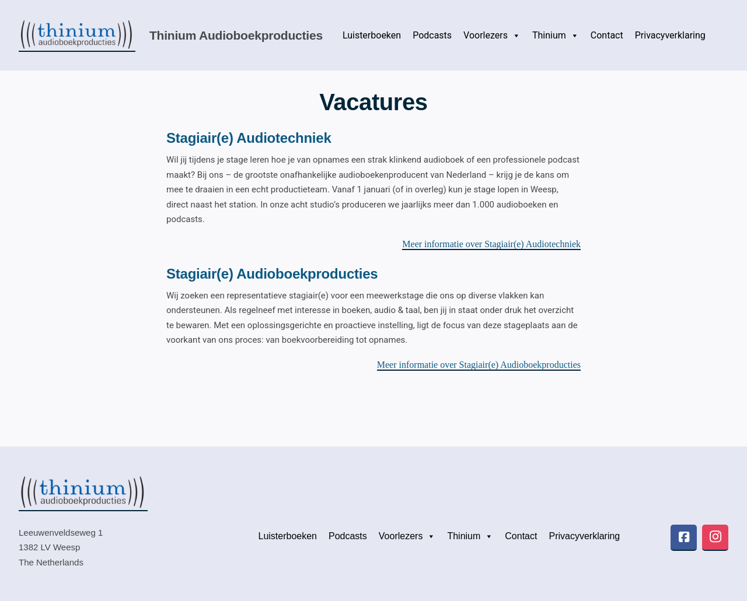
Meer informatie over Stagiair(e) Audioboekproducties (479, 365)
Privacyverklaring (670, 35)
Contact (607, 35)
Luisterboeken (372, 35)
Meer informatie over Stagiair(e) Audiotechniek (491, 244)
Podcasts (432, 35)
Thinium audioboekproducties (236, 35)
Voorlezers (492, 35)
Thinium (555, 35)
